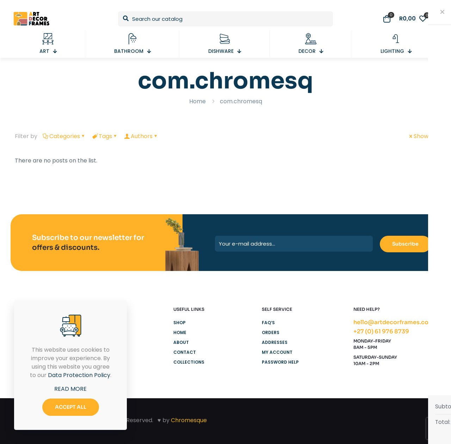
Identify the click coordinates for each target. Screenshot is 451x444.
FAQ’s (268, 323)
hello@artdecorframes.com (393, 322)
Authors (141, 136)
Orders (270, 332)
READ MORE (70, 389)
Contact (184, 352)
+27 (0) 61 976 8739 (381, 331)
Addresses (275, 342)
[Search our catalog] (225, 18)
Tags (105, 136)
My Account (277, 352)
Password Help (280, 362)
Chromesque (189, 420)
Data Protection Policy (79, 375)
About (181, 342)
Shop (179, 323)
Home (197, 101)
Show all (422, 136)
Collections (188, 362)
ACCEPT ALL (70, 407)
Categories (64, 136)
